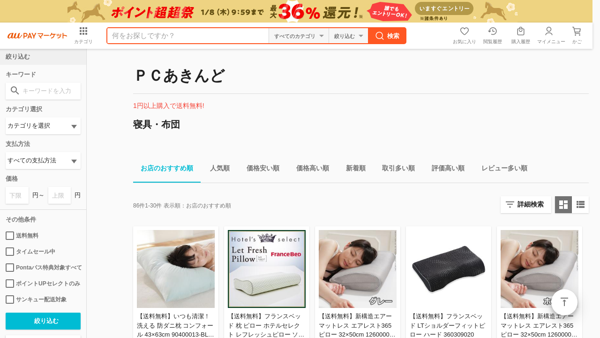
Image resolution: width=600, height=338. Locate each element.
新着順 (352, 169)
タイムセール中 (30, 251)
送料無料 (22, 235)
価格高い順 (309, 169)
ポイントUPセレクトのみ (43, 283)
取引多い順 (395, 169)
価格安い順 (259, 169)
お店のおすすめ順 (163, 169)
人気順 (216, 169)
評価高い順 (444, 169)
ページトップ (564, 302)
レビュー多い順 (500, 169)
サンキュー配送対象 (36, 299)
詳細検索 (531, 204)
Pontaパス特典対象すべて (43, 267)
